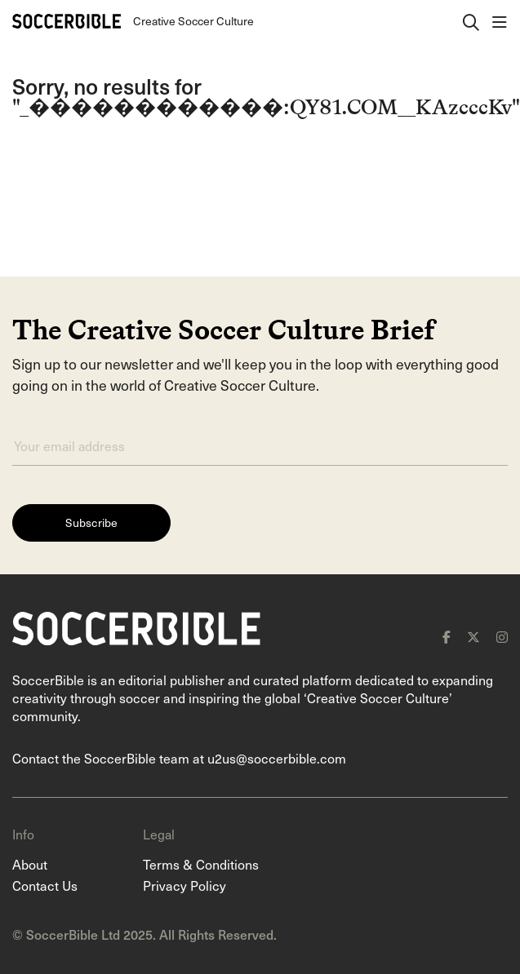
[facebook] (446, 637)
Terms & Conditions (201, 864)
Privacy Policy (184, 885)
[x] (473, 637)
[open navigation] (499, 21)
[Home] (66, 21)
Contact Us (45, 885)
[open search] (471, 21)
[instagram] (502, 637)
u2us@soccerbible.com (276, 758)
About (29, 864)
